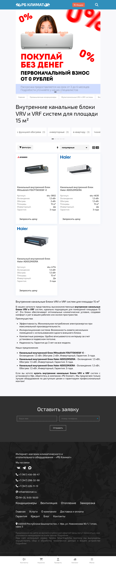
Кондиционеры (26, 503)
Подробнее (62, 535)
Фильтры (25, 147)
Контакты (59, 516)
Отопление (68, 503)
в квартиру (81, 131)
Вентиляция (48, 503)
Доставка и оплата (72, 511)
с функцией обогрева (31, 131)
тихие (99, 131)
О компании (48, 511)
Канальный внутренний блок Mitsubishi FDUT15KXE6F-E (33, 188)
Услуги (33, 511)
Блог (47, 516)
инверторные (59, 131)
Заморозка (87, 503)
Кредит (35, 516)
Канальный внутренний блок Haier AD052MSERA (76, 188)
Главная (21, 511)
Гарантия (21, 516)
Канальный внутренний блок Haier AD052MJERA (33, 260)
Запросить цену (28, 218)
